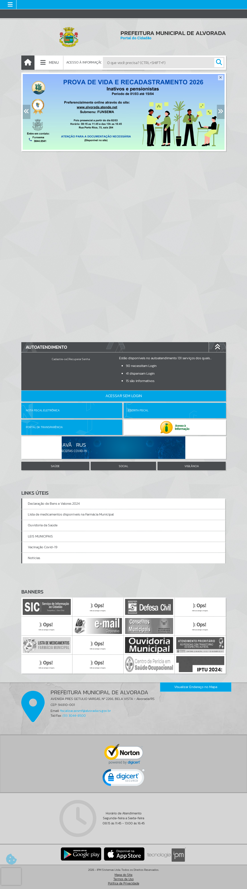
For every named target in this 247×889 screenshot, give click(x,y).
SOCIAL (123, 466)
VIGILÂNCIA (191, 466)
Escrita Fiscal (138, 410)
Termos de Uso (123, 879)
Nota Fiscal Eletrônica (43, 410)
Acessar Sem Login (123, 396)
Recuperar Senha (79, 359)
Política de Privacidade (123, 883)
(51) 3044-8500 (74, 715)
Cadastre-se (59, 359)
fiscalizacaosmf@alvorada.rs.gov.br (85, 710)
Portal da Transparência (44, 427)
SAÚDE (55, 466)
